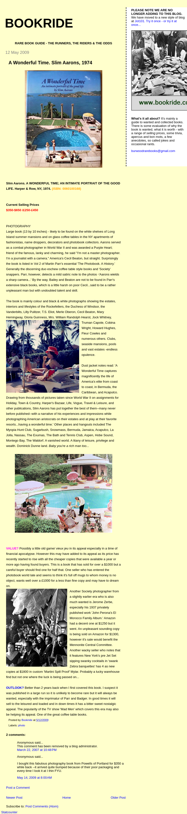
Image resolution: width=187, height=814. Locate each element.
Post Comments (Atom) (42, 806)
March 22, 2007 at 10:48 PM (36, 750)
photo (21, 725)
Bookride (39, 23)
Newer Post (14, 797)
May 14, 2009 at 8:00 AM (34, 777)
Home (66, 797)
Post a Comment (18, 787)
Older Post (118, 797)
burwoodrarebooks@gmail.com (153, 151)
